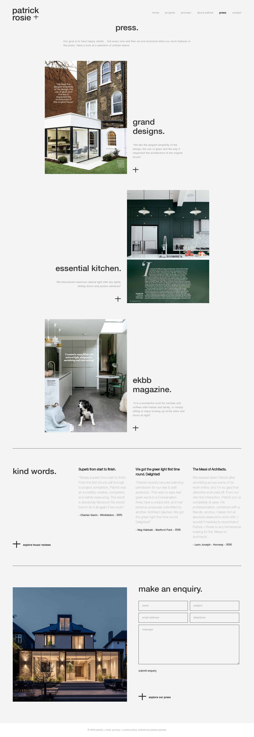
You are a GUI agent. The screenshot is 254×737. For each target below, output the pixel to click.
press (222, 13)
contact (236, 13)
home (155, 13)
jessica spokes (158, 730)
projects (170, 13)
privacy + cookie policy (124, 730)
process (186, 13)
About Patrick (205, 13)
